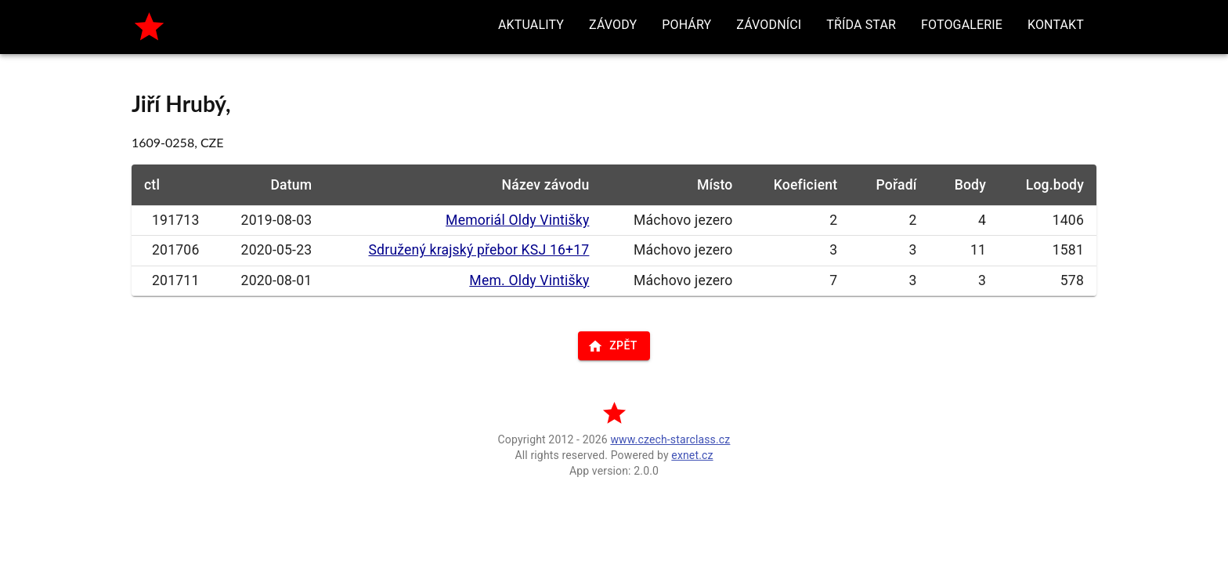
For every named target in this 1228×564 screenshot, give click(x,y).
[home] (149, 27)
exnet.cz (692, 455)
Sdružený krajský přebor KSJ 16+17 (478, 250)
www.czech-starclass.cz (670, 439)
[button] (531, 25)
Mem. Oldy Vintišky (529, 280)
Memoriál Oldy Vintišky (517, 220)
